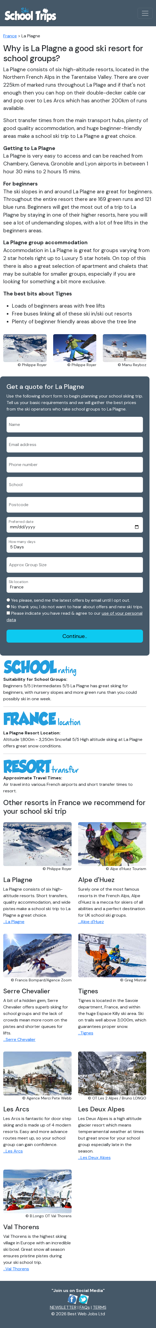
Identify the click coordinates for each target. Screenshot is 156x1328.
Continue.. (74, 636)
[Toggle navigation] (145, 13)
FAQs (84, 1307)
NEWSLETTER (63, 1307)
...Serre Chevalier (19, 1039)
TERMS (99, 1307)
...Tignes (85, 1033)
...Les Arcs (13, 1151)
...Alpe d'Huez (91, 922)
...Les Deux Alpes (94, 1157)
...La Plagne (13, 922)
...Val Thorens (16, 1269)
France (10, 36)
